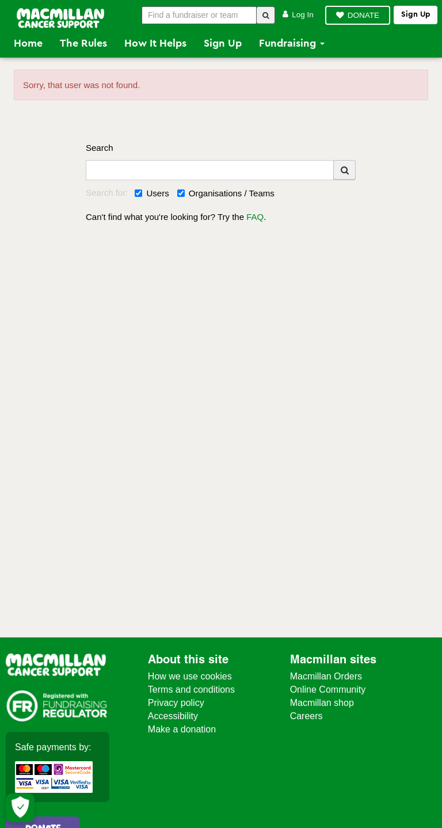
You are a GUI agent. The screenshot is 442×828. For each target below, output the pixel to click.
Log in (298, 14)
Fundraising (292, 43)
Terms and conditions (191, 689)
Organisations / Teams (226, 193)
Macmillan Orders (326, 676)
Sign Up (223, 43)
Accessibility (173, 716)
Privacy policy (176, 703)
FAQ (255, 217)
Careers (306, 716)
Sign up (415, 14)
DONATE (363, 15)
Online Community (328, 689)
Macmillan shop (322, 703)
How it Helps (155, 43)
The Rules (83, 43)
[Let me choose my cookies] (20, 807)
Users (152, 193)
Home (28, 43)
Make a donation (182, 729)
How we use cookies (190, 676)
